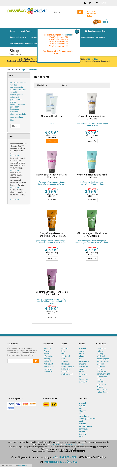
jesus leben (14, 107)
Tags (23, 70)
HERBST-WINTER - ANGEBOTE (93, 37)
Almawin (82, 356)
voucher (13, 85)
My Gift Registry (67, 366)
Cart (63, 359)
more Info (92, 141)
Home (12, 31)
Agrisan (82, 351)
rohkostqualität (16, 95)
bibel (12, 120)
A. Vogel (82, 348)
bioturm (82, 434)
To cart (52, 141)
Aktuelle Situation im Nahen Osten (24, 44)
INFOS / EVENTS (103, 374)
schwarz (22, 90)
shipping (47, 359)
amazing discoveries (83, 365)
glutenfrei (14, 114)
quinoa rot (14, 97)
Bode (81, 436)
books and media (18, 37)
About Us (47, 348)
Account (64, 361)
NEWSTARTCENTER (64, 457)
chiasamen (14, 117)
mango (13, 102)
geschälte (22, 114)
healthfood (26, 31)
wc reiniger (15, 82)
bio (21, 117)
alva (80, 359)
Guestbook (65, 356)
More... (15, 126)
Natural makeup (100, 352)
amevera (81, 444)
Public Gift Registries (65, 370)
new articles (36, 37)
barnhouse (83, 379)
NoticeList (65, 364)
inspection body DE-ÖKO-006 (60, 461)
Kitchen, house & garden (95, 31)
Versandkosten (24, 465)
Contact (64, 348)
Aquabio (82, 424)
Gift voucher (102, 377)
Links (63, 354)
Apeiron (82, 369)
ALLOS (81, 354)
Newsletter (48, 371)
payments (47, 369)
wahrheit (23, 82)
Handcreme (33, 70)
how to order (49, 366)
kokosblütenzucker (18, 104)
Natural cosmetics (70, 444)
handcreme (14, 112)
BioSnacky (83, 431)
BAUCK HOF (83, 382)
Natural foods (56, 444)
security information (48, 355)
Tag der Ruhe (92, 59)
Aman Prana (84, 361)
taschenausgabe (16, 87)
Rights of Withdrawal (48, 362)
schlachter (14, 92)
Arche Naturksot (83, 373)
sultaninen (14, 90)
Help (63, 351)
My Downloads (67, 374)
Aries (81, 377)
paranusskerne (16, 99)
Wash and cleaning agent (103, 357)
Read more (14, 156)
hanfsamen (14, 109)
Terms (46, 351)
